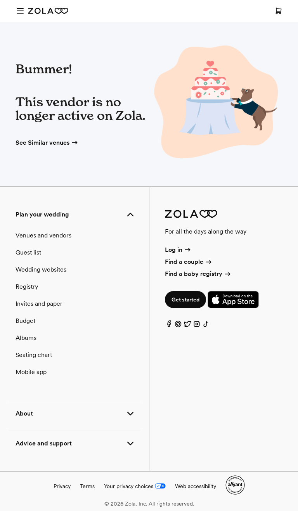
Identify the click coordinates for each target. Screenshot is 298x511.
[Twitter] (187, 325)
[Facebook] (169, 325)
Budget (25, 320)
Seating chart (34, 355)
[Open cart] (278, 11)
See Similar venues (47, 142)
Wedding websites (41, 269)
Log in (178, 249)
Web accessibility (195, 486)
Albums (26, 337)
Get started (185, 299)
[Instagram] (197, 325)
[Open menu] (20, 11)
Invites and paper (39, 303)
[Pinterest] (178, 325)
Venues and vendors (43, 235)
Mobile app (31, 372)
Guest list (28, 252)
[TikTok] (206, 325)
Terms (87, 486)
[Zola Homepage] (48, 11)
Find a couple (189, 261)
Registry (27, 286)
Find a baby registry (198, 273)
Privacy (62, 486)
